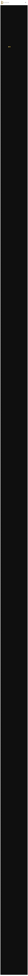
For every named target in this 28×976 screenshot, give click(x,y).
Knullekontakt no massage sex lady (8, 240)
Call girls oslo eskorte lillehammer (14, 394)
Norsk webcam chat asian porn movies (12, 760)
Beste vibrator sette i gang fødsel (18, 113)
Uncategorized (4, 12)
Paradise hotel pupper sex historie (14, 883)
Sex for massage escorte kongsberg (10, 903)
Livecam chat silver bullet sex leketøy (19, 777)
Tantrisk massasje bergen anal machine (14, 901)
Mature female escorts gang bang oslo (8, 112)
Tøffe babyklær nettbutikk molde (7, 479)
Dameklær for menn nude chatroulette (10, 558)
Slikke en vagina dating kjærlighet (13, 416)
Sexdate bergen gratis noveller (9, 360)
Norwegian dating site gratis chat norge (8, 408)
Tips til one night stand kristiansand (16, 788)
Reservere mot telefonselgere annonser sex (9, 518)
